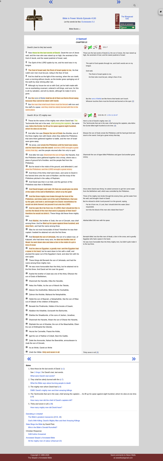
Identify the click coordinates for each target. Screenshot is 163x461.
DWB (32, 390)
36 (26, 335)
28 (26, 294)
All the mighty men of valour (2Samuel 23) (45, 441)
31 (26, 310)
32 (26, 315)
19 (26, 229)
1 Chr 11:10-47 (112, 115)
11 (26, 154)
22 (26, 260)
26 (26, 285)
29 (26, 298)
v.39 (50, 404)
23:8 (56, 417)
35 (26, 331)
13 (26, 172)
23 (26, 266)
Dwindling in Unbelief (34, 414)
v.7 (61, 379)
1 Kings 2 (38, 372)
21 (26, 248)
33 (26, 319)
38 (26, 347)
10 (26, 144)
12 (26, 166)
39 (26, 351)
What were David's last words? (42, 376)
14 (26, 181)
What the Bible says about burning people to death (50, 383)
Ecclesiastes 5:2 (88, 22)
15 (26, 188)
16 (26, 196)
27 (26, 289)
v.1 (63, 369)
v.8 (59, 387)
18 (26, 220)
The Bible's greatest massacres (40, 417)
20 (26, 236)
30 (26, 306)
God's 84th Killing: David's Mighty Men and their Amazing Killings (54, 421)
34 (26, 324)
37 (26, 340)
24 (26, 273)
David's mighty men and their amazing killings (54, 390)
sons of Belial (39, 98)
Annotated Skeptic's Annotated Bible (40, 438)
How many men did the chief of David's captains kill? (51, 400)
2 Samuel (81, 38)
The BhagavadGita (127, 18)
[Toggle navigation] (134, 5)
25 (26, 280)
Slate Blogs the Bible (34, 424)
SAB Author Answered (37, 434)
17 (26, 207)
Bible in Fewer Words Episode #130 (79, 18)
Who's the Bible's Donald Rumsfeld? (42, 427)
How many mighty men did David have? (46, 407)
